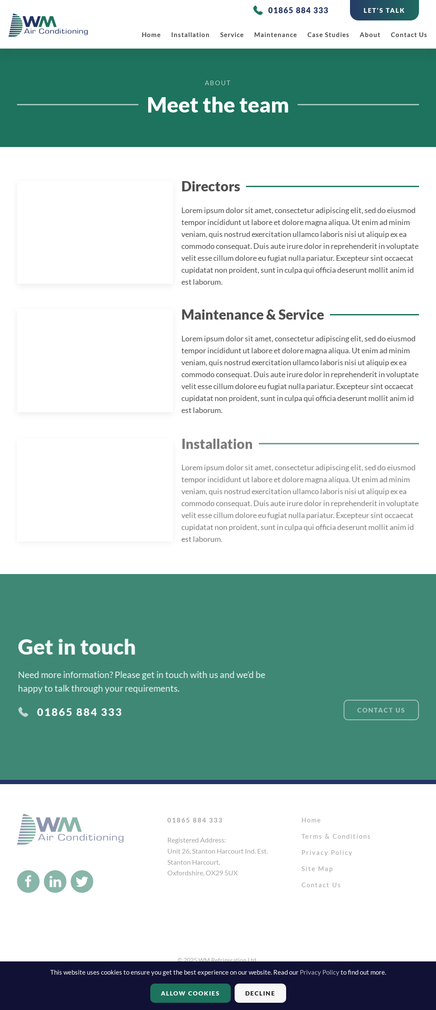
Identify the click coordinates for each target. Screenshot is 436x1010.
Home (151, 34)
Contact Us (409, 34)
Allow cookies (190, 993)
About (370, 34)
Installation (190, 34)
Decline (260, 993)
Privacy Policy (327, 852)
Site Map (317, 868)
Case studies (328, 34)
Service (232, 34)
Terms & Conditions (336, 836)
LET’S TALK (384, 10)
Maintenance (275, 34)
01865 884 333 (298, 10)
